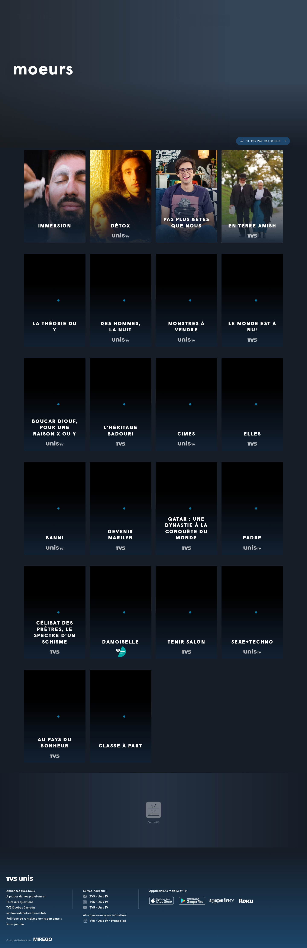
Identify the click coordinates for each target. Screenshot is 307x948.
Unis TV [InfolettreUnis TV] (103, 920)
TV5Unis (35, 9)
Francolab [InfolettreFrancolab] (118, 920)
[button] (231, 14)
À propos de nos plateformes (26, 896)
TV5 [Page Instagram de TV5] (92, 902)
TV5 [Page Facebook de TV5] (92, 896)
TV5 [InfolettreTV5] (92, 920)
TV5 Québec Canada (20, 907)
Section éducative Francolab (26, 913)
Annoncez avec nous (20, 891)
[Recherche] (289, 14)
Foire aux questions (19, 902)
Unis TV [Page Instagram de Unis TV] (103, 902)
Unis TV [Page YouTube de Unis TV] (103, 907)
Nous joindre (15, 924)
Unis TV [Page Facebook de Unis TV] (103, 896)
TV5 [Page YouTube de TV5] (92, 907)
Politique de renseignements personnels (34, 918)
